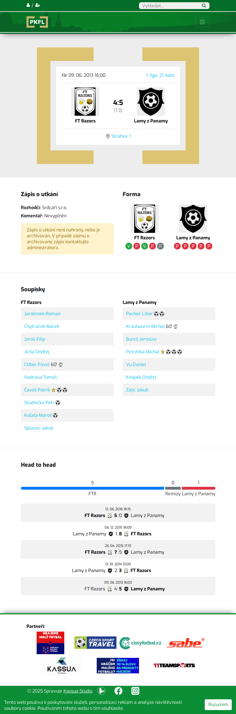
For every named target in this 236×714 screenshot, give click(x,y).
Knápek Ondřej (141, 377)
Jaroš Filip (34, 339)
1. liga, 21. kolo (160, 75)
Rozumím (218, 705)
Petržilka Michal (142, 352)
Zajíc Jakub (137, 390)
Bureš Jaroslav (141, 339)
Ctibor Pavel (37, 364)
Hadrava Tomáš (40, 377)
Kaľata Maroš (38, 415)
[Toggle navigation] (202, 22)
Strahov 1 (121, 136)
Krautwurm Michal (145, 326)
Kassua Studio (77, 691)
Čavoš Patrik (37, 390)
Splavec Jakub (38, 428)
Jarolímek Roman (42, 314)
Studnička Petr (39, 403)
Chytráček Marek (41, 326)
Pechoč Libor (139, 314)
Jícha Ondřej (36, 352)
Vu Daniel (136, 364)
